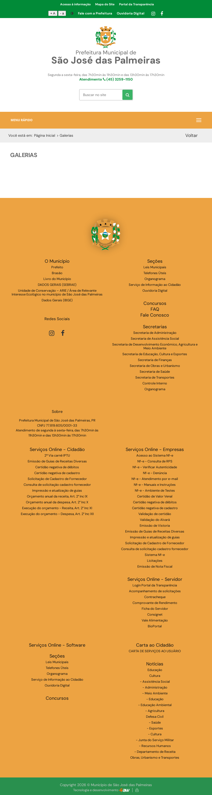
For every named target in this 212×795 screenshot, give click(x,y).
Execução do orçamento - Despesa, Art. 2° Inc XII (57, 514)
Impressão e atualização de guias (57, 490)
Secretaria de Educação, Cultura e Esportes (154, 354)
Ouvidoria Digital (130, 13)
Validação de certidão (154, 514)
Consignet (154, 614)
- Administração (154, 687)
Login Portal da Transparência (155, 585)
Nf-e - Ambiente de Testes (155, 490)
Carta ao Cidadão (155, 645)
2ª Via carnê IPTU (57, 455)
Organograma (154, 279)
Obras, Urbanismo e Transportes (154, 757)
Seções (154, 261)
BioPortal (155, 626)
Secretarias (155, 327)
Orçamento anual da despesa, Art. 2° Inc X (57, 502)
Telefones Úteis (154, 273)
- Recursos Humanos (155, 746)
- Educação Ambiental (155, 705)
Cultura (154, 676)
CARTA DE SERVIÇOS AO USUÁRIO (155, 651)
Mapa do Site (105, 4)
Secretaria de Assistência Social (155, 338)
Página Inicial (44, 135)
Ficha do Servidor (155, 609)
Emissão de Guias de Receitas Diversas (57, 461)
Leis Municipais (154, 267)
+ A (52, 13)
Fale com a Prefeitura (95, 13)
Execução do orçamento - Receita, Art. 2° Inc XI (57, 508)
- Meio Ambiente (155, 693)
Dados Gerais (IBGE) (57, 300)
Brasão (57, 273)
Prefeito (57, 267)
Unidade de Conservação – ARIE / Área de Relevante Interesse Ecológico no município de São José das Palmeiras (57, 292)
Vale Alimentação (155, 620)
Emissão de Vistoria (155, 525)
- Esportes (155, 728)
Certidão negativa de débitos (57, 467)
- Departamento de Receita (154, 752)
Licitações (154, 561)
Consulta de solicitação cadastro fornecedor (57, 485)
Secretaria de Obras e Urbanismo (155, 366)
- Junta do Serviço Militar (155, 740)
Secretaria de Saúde (155, 371)
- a (62, 13)
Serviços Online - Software (57, 645)
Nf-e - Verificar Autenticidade (155, 467)
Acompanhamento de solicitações (155, 591)
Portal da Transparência (136, 4)
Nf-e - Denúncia (155, 473)
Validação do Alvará (155, 520)
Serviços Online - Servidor (154, 579)
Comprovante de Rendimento (155, 603)
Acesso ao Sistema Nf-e (154, 455)
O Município (57, 261)
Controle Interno (154, 383)
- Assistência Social (155, 681)
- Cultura (154, 734)
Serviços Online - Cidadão (57, 449)
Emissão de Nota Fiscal (154, 566)
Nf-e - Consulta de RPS (154, 461)
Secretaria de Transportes (154, 377)
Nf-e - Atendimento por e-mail (155, 479)
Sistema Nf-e (155, 555)
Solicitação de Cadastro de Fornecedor (57, 479)
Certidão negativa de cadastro (57, 473)
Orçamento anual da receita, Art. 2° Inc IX (57, 496)
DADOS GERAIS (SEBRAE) (57, 285)
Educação (155, 670)
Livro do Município (57, 279)
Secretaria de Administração (154, 333)
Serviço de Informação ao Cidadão (155, 285)
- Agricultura (154, 711)
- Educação (155, 699)
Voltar (191, 135)
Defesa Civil (155, 717)
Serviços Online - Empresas (155, 449)
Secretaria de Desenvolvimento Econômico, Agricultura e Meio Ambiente (155, 346)
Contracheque (155, 597)
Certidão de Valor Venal (154, 496)
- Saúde (155, 722)
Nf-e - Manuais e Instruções (155, 485)
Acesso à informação (75, 4)
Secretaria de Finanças (155, 360)
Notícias (154, 664)
